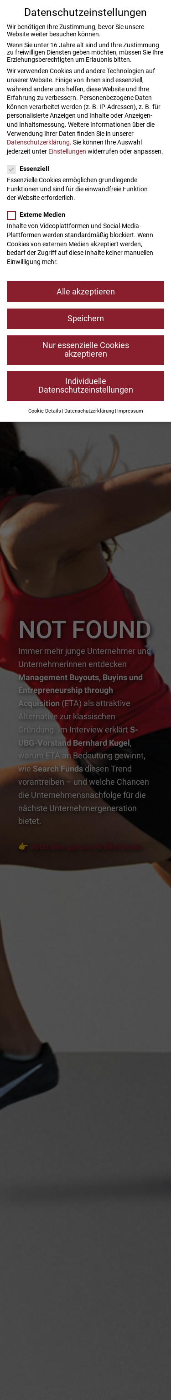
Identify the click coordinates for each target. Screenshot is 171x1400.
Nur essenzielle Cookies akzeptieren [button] (85, 350)
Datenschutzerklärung (38, 142)
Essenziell (31, 168)
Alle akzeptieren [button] (86, 291)
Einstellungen (67, 151)
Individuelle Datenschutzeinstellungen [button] (85, 386)
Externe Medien (39, 214)
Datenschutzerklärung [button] (89, 411)
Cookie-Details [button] (44, 411)
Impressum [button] (130, 411)
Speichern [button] (85, 318)
